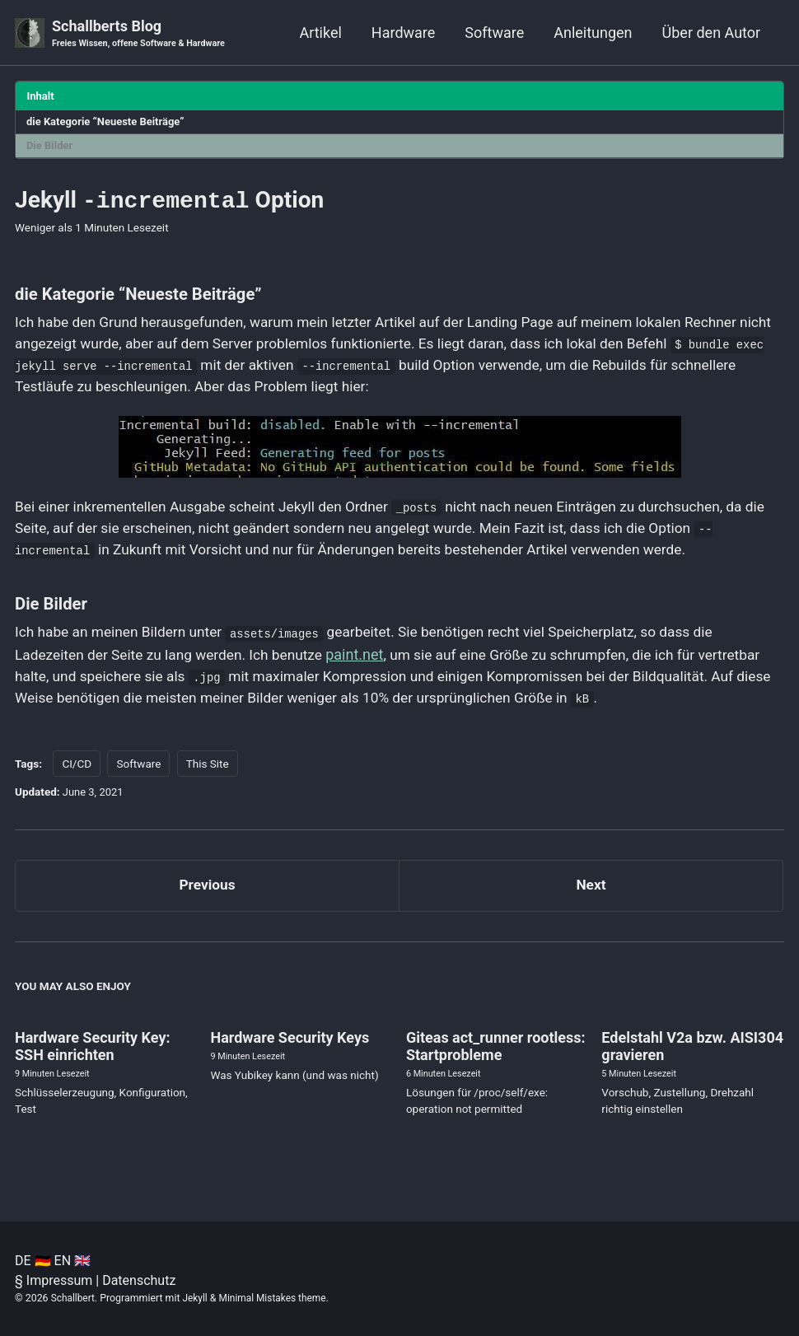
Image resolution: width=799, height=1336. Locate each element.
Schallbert (73, 1298)
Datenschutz (138, 1280)
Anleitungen (593, 32)
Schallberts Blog (142, 34)
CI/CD (76, 775)
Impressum (59, 1280)
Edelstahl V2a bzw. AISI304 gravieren (692, 1062)
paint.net (367, 665)
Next (591, 899)
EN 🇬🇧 (72, 1260)
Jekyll (198, 1298)
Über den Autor (711, 32)
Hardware (403, 32)
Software (494, 32)
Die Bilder (51, 147)
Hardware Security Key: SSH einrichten (93, 1062)
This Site (207, 775)
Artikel (320, 32)
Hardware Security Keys (289, 1054)
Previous (207, 899)
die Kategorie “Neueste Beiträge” (109, 122)
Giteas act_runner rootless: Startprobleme (496, 1062)
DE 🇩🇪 (33, 1260)
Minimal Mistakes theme (277, 1298)
